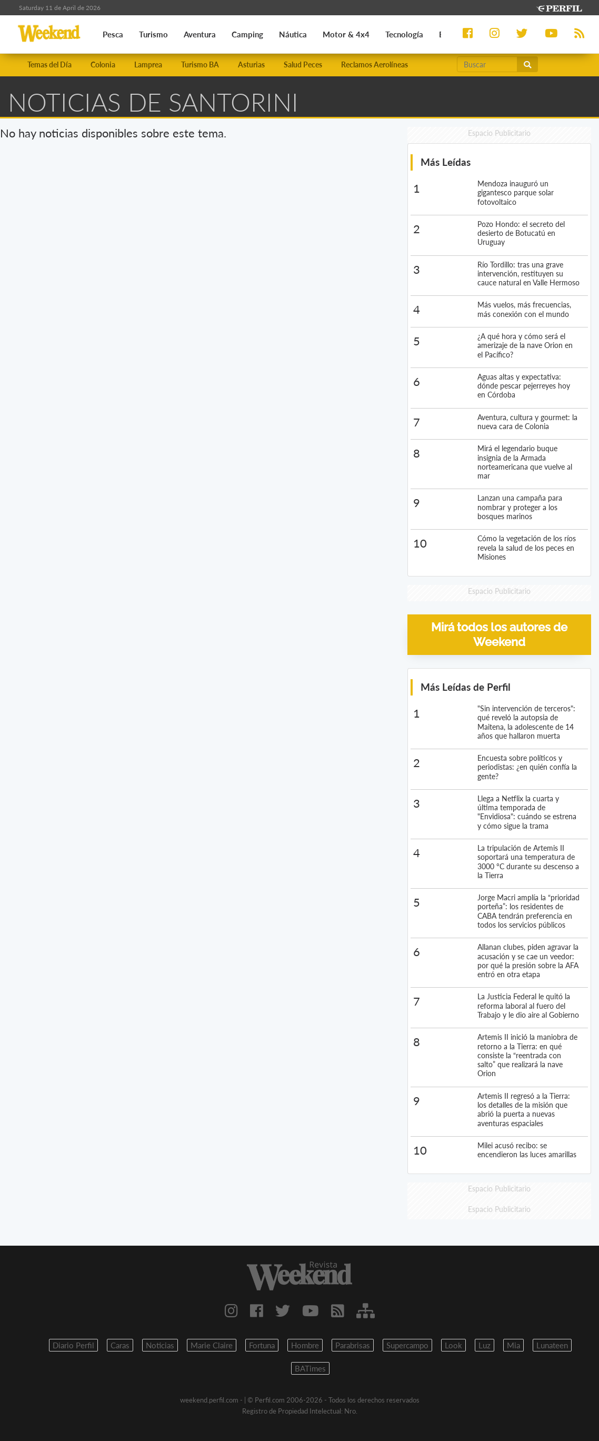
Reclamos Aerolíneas (374, 64)
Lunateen (552, 1345)
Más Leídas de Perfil (466, 687)
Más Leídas (446, 162)
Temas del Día (49, 64)
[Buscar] (487, 64)
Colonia (103, 64)
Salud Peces (303, 64)
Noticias (160, 1345)
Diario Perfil (73, 1345)
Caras (120, 1345)
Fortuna (262, 1345)
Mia (513, 1345)
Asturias (251, 64)
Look (453, 1345)
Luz (484, 1345)
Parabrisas (352, 1345)
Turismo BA (200, 64)
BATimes (310, 1368)
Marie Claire (212, 1345)
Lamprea (148, 64)
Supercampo (407, 1345)
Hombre (305, 1345)
